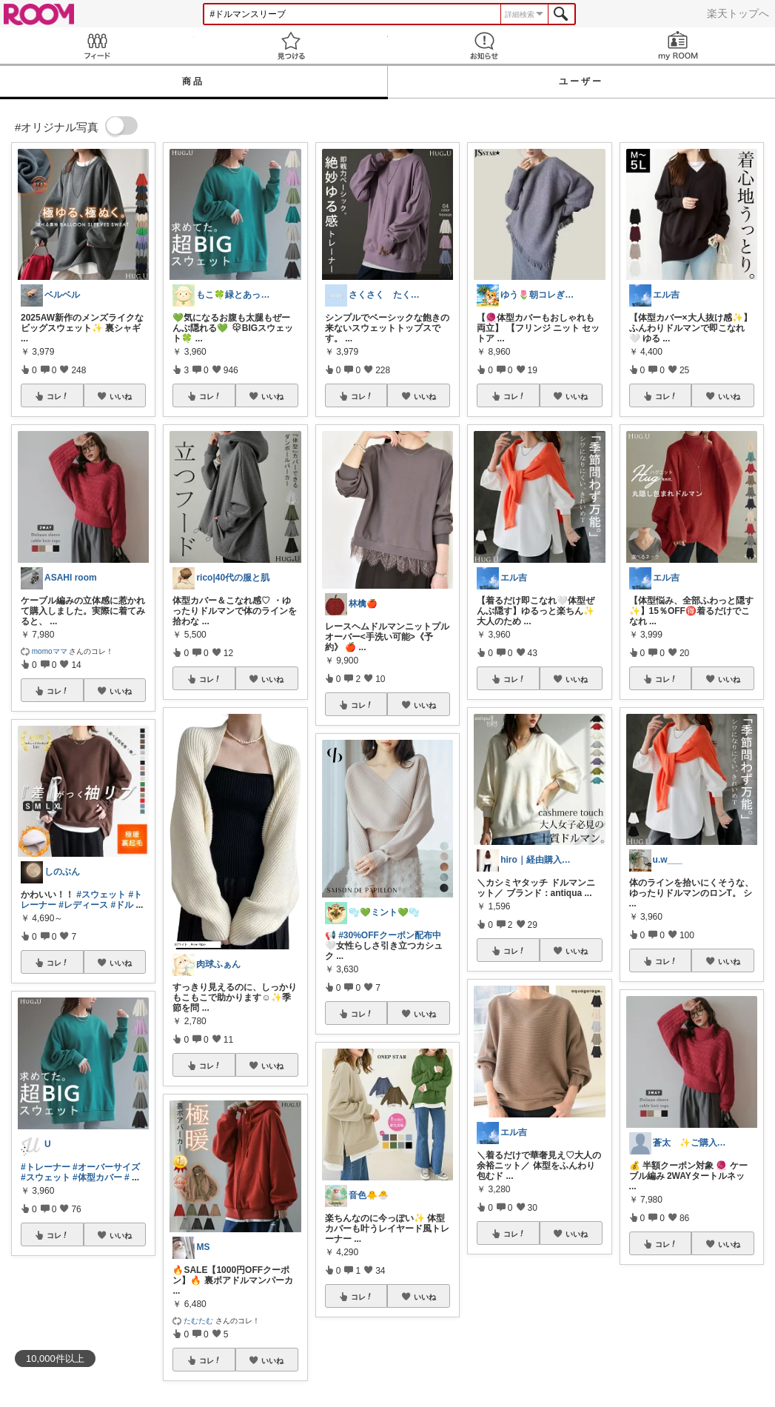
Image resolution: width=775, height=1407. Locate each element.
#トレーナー (45, 1167)
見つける (291, 45)
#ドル (121, 905)
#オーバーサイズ (106, 1167)
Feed (97, 45)
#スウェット (101, 894)
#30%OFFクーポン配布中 (389, 935)
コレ (58, 396)
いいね (121, 396)
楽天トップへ (738, 13)
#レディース (83, 905)
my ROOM (678, 45)
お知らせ (485, 45)
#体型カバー (97, 1177)
